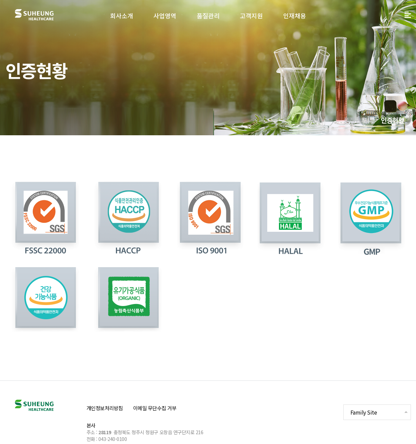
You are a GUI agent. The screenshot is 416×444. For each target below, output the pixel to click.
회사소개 (121, 15)
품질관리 (208, 15)
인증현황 (392, 120)
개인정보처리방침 (105, 408)
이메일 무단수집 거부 (155, 408)
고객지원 (251, 15)
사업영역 (164, 15)
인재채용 (294, 15)
